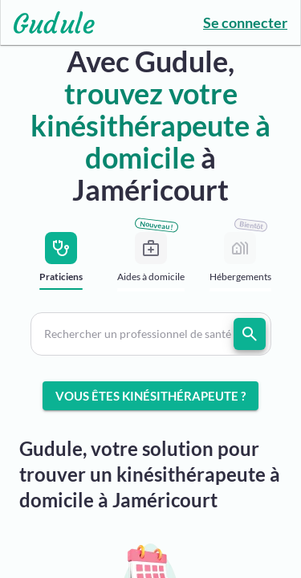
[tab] (61, 265)
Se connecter (245, 22)
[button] (151, 334)
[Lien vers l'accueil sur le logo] (48, 22)
